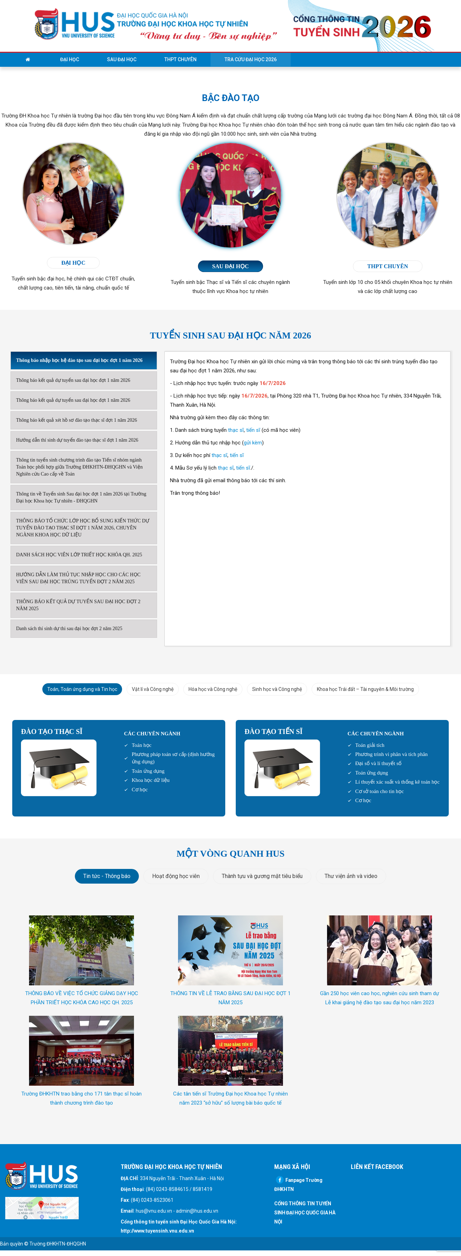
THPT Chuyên (180, 59)
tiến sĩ (253, 430)
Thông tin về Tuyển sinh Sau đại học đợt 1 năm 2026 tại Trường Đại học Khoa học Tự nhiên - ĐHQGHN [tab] (81, 497)
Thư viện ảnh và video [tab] (351, 876)
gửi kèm (253, 443)
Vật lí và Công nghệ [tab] (152, 689)
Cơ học (140, 789)
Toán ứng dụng (148, 771)
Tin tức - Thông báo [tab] (106, 876)
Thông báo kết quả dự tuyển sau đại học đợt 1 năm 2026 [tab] (73, 380)
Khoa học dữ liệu (151, 780)
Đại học (69, 59)
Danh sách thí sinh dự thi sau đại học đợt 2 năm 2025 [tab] (69, 628)
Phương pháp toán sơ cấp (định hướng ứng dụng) (173, 757)
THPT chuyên (387, 266)
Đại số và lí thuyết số (378, 763)
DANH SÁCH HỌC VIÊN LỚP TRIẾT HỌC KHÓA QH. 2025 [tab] (79, 554)
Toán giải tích (370, 745)
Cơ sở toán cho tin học (379, 791)
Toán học (142, 745)
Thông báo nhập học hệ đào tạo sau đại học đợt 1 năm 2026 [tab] (79, 360)
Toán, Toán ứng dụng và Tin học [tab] (82, 689)
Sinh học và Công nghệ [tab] (277, 689)
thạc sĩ (236, 430)
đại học (73, 263)
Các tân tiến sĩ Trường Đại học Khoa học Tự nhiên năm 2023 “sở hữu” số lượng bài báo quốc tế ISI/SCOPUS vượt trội (230, 1103)
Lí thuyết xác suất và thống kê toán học (397, 782)
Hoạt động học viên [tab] (176, 876)
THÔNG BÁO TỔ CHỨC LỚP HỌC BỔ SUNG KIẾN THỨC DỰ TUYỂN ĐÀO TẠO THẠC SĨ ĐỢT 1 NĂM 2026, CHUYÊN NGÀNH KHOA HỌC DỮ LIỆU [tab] (82, 527)
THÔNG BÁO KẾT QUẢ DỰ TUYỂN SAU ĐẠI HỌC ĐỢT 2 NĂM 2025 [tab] (78, 605)
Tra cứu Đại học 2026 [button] (251, 59)
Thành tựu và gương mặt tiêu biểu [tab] (262, 876)
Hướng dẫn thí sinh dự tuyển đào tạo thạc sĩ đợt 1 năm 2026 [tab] (77, 440)
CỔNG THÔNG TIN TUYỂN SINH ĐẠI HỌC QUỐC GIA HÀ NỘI (304, 1213)
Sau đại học (121, 59)
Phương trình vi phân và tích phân (391, 754)
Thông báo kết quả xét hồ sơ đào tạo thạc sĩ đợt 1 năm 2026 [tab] (76, 420)
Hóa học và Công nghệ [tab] (213, 689)
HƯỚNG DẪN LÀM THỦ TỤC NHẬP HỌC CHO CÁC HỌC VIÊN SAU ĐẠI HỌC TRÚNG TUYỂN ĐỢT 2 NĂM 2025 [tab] (78, 578)
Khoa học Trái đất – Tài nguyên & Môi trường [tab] (365, 689)
